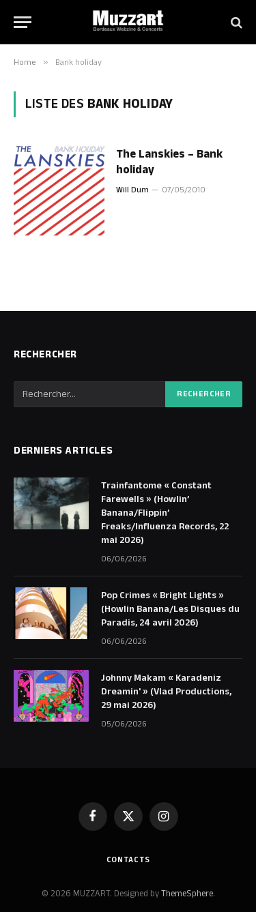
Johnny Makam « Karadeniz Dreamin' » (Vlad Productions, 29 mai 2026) (166, 691)
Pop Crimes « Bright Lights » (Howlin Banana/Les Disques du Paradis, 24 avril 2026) (170, 609)
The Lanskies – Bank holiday (169, 162)
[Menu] (22, 22)
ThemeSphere (187, 893)
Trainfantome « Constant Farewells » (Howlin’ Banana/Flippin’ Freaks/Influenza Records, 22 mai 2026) (165, 513)
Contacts (128, 860)
